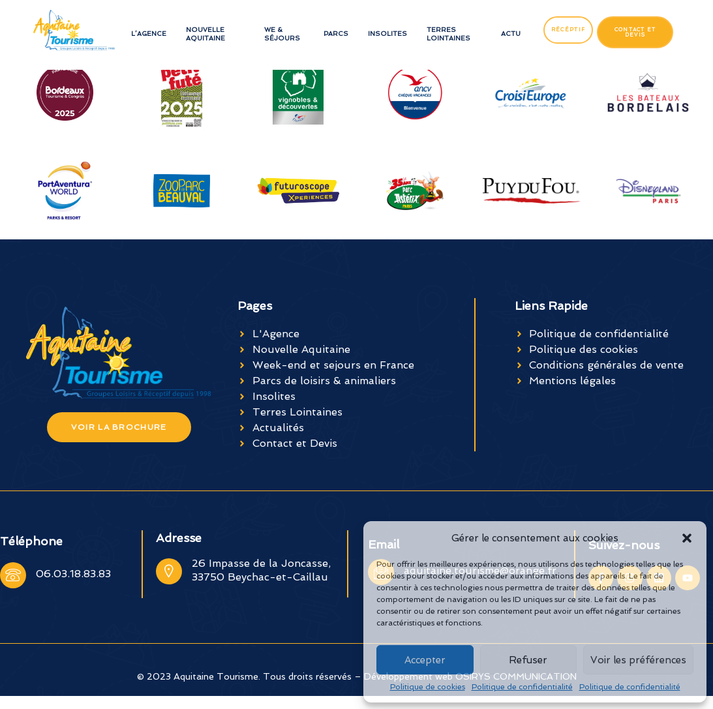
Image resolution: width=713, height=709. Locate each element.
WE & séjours (282, 34)
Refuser (528, 660)
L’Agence (148, 33)
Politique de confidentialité (522, 686)
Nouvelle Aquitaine (205, 34)
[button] (686, 538)
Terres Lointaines (448, 34)
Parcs (336, 33)
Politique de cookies (427, 686)
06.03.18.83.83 (73, 573)
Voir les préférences (638, 660)
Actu (511, 33)
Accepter (425, 660)
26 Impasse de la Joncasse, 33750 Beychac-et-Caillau (261, 570)
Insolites (387, 33)
